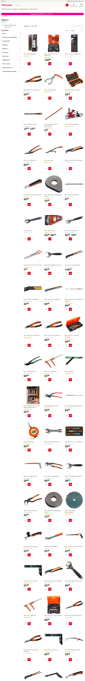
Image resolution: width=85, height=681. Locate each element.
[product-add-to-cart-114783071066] (29, 415)
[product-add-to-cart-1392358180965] (70, 273)
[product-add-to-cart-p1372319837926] (29, 484)
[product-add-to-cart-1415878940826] (49, 450)
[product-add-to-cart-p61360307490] (70, 450)
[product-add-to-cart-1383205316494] (29, 63)
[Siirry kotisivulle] (7, 5)
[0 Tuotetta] (81, 5)
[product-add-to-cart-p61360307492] (49, 623)
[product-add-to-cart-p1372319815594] (49, 98)
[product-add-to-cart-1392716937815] (49, 134)
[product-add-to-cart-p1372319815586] (29, 204)
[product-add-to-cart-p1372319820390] (29, 379)
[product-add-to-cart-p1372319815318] (70, 238)
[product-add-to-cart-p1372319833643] (49, 379)
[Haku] (67, 5)
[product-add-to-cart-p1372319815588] (29, 554)
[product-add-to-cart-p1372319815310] (29, 238)
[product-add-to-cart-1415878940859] (49, 238)
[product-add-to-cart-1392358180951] (49, 589)
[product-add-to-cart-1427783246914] (70, 204)
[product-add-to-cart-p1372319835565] (29, 273)
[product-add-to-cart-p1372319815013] (70, 309)
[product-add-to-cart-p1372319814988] (70, 659)
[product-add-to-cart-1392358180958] (70, 168)
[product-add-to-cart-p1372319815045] (70, 379)
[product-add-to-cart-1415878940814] (29, 309)
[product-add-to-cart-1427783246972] (49, 484)
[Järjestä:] (76, 30)
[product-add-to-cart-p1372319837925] (29, 345)
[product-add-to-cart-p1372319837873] (49, 345)
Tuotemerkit (4, 16)
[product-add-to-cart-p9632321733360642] (70, 589)
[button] (74, 5)
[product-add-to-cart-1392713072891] (70, 554)
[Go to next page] (82, 26)
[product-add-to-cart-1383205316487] (29, 623)
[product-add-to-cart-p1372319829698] (29, 134)
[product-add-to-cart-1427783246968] (29, 520)
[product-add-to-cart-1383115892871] (29, 589)
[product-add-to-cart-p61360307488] (70, 98)
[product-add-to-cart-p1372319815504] (29, 659)
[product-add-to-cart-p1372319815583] (49, 204)
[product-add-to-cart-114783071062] (70, 345)
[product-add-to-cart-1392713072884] (70, 63)
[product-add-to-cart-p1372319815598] (29, 450)
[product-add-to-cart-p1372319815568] (49, 309)
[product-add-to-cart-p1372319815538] (49, 415)
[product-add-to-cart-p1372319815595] (49, 168)
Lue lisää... (3, 22)
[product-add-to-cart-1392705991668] (70, 484)
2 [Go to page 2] (76, 26)
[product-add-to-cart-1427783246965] (70, 415)
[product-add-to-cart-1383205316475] (49, 520)
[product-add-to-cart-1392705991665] (49, 273)
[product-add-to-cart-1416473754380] (49, 554)
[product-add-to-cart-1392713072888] (29, 168)
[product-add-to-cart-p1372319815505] (70, 623)
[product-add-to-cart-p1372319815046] (49, 659)
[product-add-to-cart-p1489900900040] (49, 63)
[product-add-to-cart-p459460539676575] (70, 134)
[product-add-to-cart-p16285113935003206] (70, 520)
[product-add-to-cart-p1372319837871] (29, 98)
